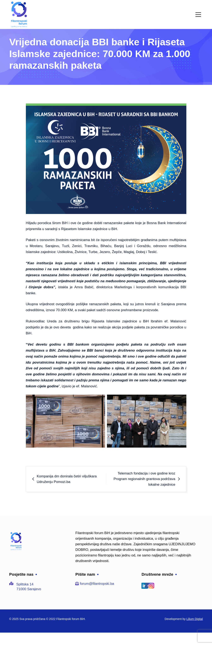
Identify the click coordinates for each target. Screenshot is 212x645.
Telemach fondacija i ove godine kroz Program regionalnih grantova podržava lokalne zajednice (144, 478)
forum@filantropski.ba (97, 584)
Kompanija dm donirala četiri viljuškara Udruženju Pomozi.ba (67, 479)
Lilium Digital (194, 619)
